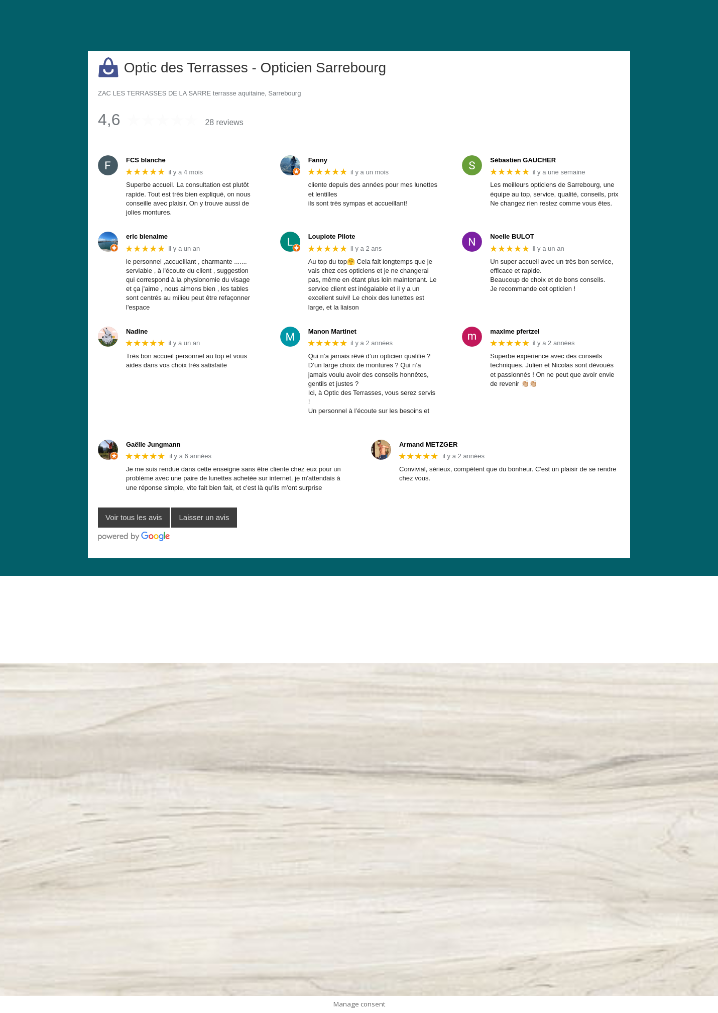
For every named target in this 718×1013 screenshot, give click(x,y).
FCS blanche (146, 160)
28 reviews (224, 122)
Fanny (317, 160)
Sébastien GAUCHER (523, 160)
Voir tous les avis (133, 518)
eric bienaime (147, 236)
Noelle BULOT (512, 236)
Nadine (137, 331)
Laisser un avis (204, 518)
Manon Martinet (332, 331)
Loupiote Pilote (331, 236)
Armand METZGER (428, 444)
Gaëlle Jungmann (153, 444)
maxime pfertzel (514, 331)
